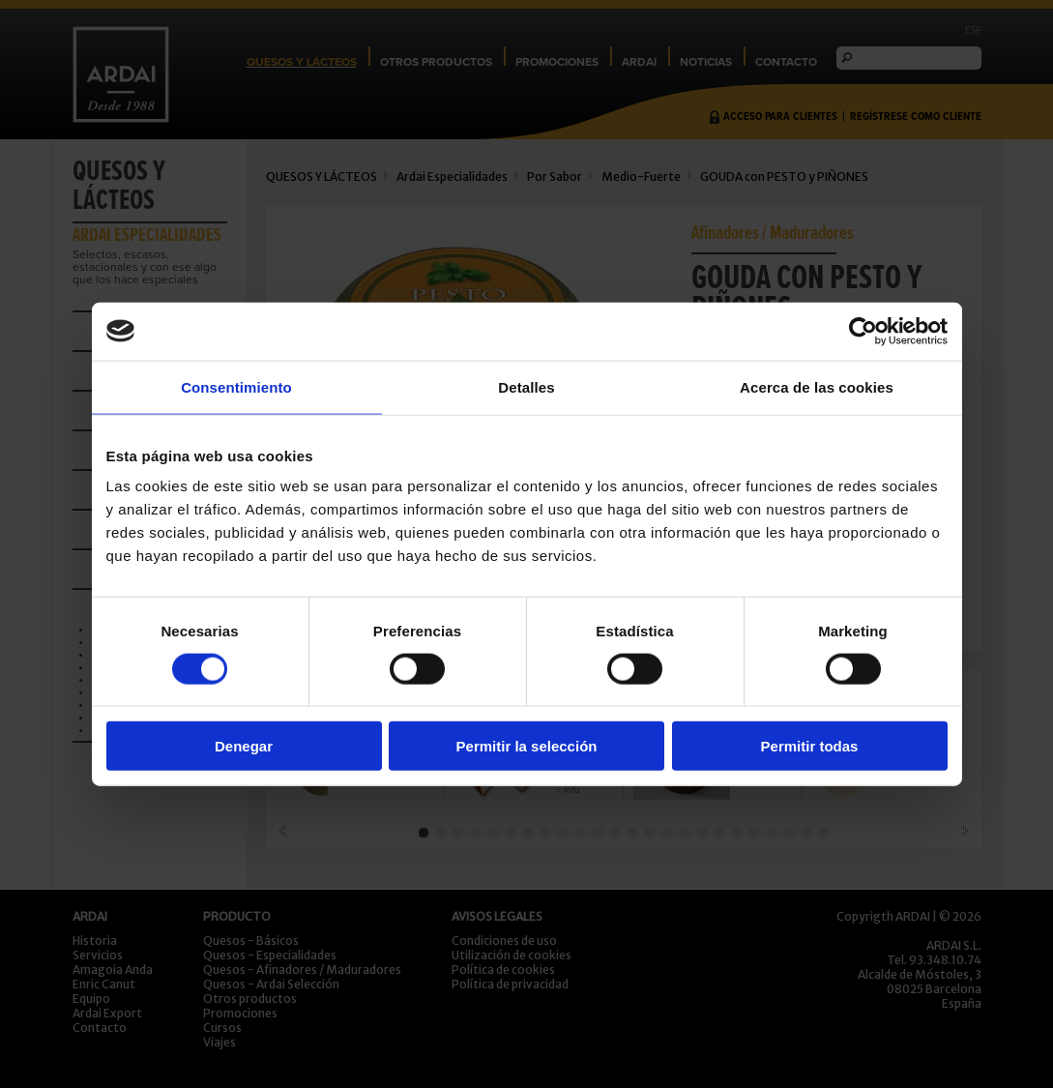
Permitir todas (810, 746)
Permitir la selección (527, 746)
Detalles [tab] (526, 386)
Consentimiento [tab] (236, 386)
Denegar (244, 746)
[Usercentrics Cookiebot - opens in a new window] (863, 330)
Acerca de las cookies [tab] (816, 386)
